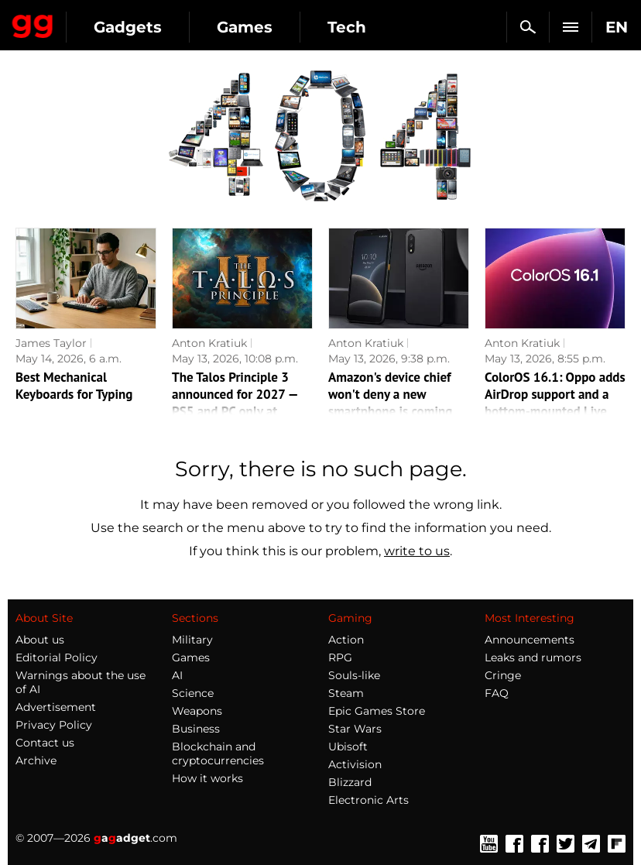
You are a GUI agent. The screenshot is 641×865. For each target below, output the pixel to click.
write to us (417, 551)
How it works (207, 778)
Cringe (503, 675)
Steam (346, 693)
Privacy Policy (53, 725)
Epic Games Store (376, 711)
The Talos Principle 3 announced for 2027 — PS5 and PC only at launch (234, 403)
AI (177, 675)
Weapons (197, 711)
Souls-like (354, 675)
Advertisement (55, 707)
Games (245, 27)
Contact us (44, 743)
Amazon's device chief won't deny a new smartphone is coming (390, 394)
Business (196, 729)
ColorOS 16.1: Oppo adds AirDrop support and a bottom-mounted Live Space (555, 403)
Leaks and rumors (533, 657)
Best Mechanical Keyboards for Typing (73, 386)
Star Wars (355, 729)
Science (193, 693)
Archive (36, 760)
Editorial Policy (56, 657)
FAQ (497, 693)
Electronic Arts (368, 800)
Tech (346, 27)
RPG (340, 657)
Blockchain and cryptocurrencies (218, 753)
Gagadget (33, 23)
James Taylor (51, 343)
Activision (355, 764)
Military (192, 640)
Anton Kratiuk (209, 343)
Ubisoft (348, 746)
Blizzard (350, 782)
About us (39, 640)
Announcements (529, 640)
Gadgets (128, 27)
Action (346, 640)
